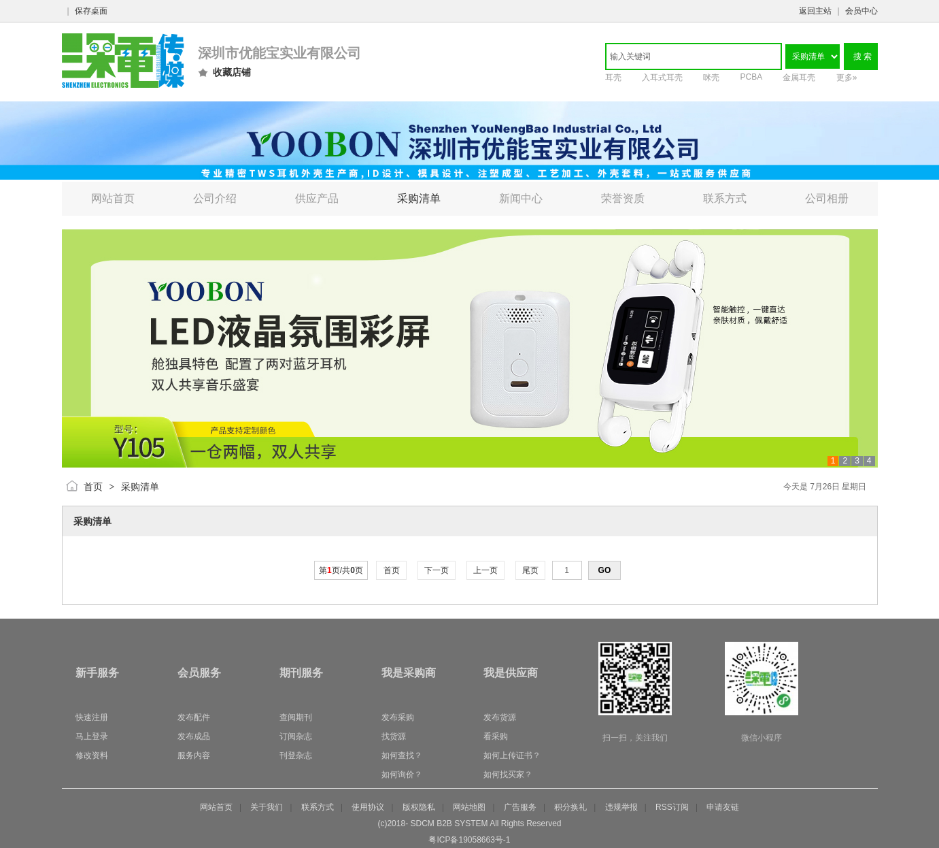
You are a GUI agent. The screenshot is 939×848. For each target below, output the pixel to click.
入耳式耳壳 (662, 77)
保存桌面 (91, 11)
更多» (846, 77)
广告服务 (520, 807)
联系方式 (317, 807)
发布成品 (193, 736)
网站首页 (216, 807)
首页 (93, 486)
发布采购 (397, 717)
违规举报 (621, 807)
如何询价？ (401, 774)
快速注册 (91, 717)
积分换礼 (570, 807)
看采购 (495, 736)
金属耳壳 (799, 77)
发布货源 (499, 717)
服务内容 (193, 755)
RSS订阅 (672, 807)
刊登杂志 (295, 755)
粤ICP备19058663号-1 (469, 840)
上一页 (485, 570)
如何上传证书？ (512, 755)
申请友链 (722, 807)
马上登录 (91, 736)
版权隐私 (419, 807)
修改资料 (91, 755)
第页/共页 (341, 570)
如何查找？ (401, 755)
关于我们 (266, 807)
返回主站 (815, 11)
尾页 (530, 570)
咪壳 (711, 77)
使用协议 (368, 807)
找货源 (393, 736)
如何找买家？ (507, 774)
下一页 (436, 570)
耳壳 (613, 77)
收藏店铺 (232, 72)
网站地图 (469, 807)
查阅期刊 (295, 717)
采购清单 (140, 486)
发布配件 (193, 717)
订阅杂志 (295, 736)
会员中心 (861, 11)
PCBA (751, 77)
